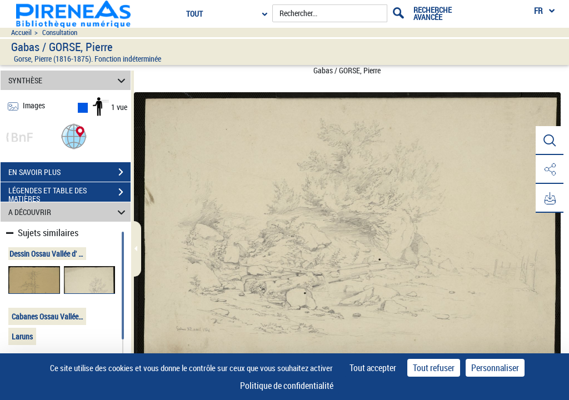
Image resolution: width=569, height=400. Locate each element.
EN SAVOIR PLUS (69, 172)
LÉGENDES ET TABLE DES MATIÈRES (69, 193)
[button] (74, 136)
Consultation (59, 32)
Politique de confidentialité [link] (286, 385)
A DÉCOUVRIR (68, 212)
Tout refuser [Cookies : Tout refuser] (434, 368)
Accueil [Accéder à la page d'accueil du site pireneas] (21, 32)
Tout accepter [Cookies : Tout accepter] (373, 368)
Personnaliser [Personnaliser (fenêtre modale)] (495, 368)
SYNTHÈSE (68, 80)
